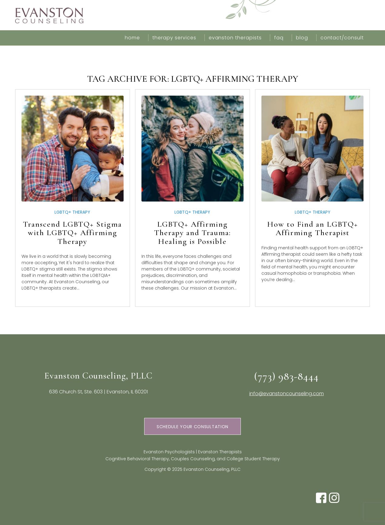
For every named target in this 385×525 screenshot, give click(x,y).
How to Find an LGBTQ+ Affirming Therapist (312, 228)
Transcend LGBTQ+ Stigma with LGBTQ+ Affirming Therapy (72, 232)
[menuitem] (132, 37)
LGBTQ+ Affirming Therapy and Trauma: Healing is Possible (192, 232)
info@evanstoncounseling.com (286, 393)
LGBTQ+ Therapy (72, 212)
